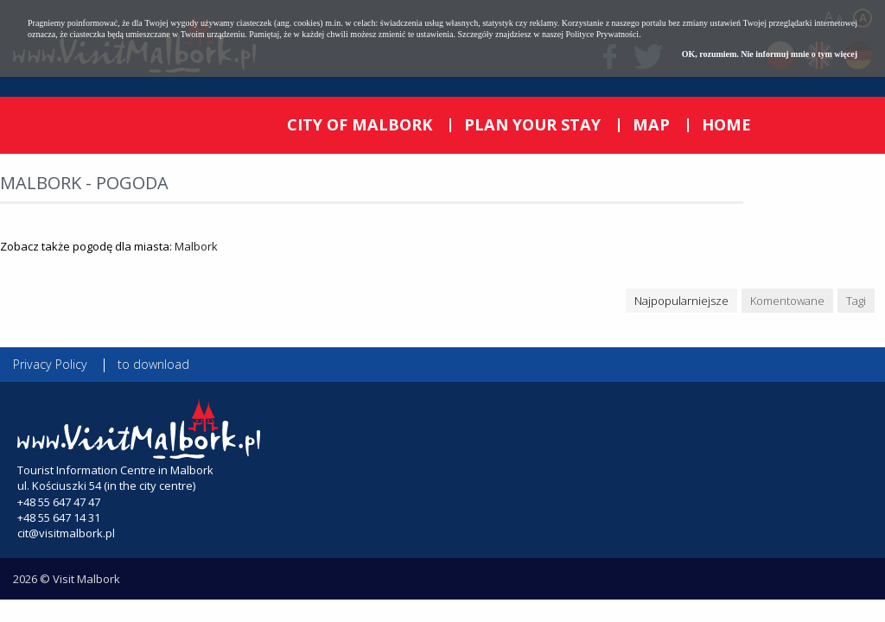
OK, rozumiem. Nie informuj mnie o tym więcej (769, 54)
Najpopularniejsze (681, 300)
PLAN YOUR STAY (532, 124)
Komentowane (787, 300)
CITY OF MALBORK (359, 124)
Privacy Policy (50, 364)
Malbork (196, 246)
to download (153, 364)
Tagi (856, 300)
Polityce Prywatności (602, 34)
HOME (726, 124)
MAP (651, 124)
